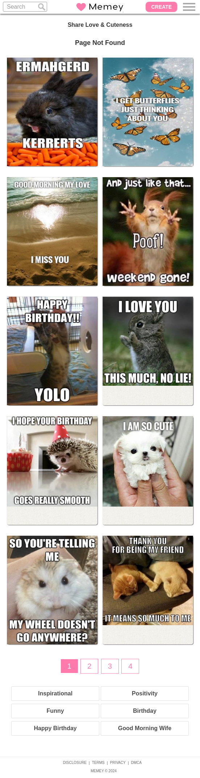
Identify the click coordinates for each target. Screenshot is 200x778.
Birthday (145, 711)
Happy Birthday (55, 728)
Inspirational (55, 693)
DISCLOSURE (75, 763)
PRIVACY (118, 763)
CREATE (161, 7)
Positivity (145, 693)
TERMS (98, 763)
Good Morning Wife (144, 728)
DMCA (136, 763)
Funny (55, 711)
